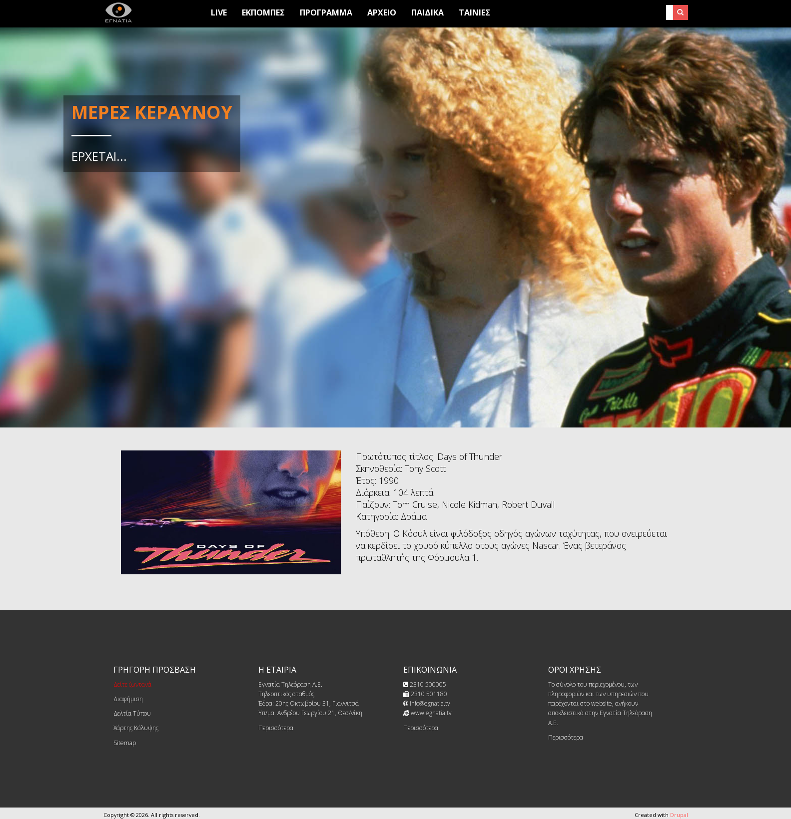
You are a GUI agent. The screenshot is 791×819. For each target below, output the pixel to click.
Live (219, 12)
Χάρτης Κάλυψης (135, 728)
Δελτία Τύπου (132, 713)
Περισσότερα (275, 728)
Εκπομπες (263, 12)
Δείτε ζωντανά (132, 684)
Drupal (679, 815)
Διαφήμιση (128, 699)
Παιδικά (427, 12)
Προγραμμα (326, 12)
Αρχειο (381, 12)
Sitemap (124, 743)
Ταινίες (474, 12)
